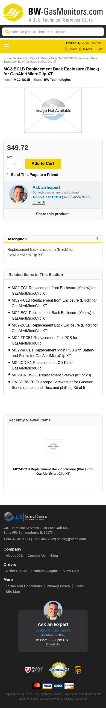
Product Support (45, 571)
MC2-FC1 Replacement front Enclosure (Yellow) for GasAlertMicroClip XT (54, 290)
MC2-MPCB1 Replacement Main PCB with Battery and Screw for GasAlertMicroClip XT (53, 353)
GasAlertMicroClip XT (26, 58)
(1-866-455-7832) (91, 43)
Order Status (16, 571)
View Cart (71, 571)
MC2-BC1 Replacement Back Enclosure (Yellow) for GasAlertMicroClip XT (54, 315)
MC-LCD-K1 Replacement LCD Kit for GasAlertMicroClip (43, 365)
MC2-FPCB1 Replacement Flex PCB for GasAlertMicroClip (44, 340)
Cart (98, 49)
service (70, 49)
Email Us (38, 202)
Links (79, 586)
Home (7, 58)
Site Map (13, 591)
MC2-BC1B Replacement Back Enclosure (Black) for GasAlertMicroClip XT (55, 328)
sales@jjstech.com (71, 539)
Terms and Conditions (24, 586)
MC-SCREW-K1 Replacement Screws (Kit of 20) (51, 375)
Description (53, 239)
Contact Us (36, 555)
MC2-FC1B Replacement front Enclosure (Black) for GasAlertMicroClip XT (54, 303)
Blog (54, 555)
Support (85, 49)
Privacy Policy (58, 586)
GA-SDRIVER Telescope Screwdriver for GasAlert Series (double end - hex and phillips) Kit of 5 (52, 385)
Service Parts (49, 58)
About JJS (14, 555)
